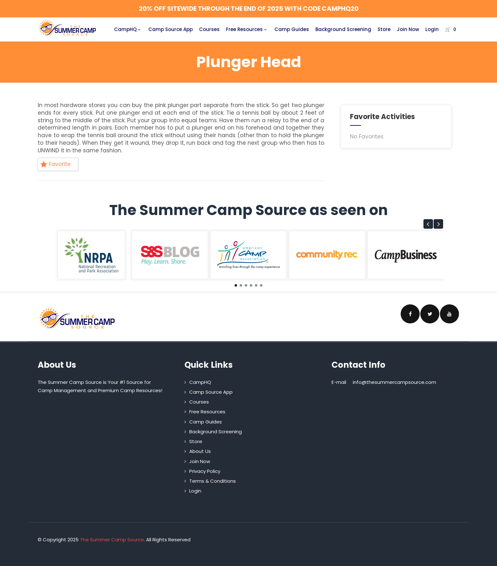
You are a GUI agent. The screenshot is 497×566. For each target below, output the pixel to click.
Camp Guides (291, 29)
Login (432, 29)
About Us (200, 451)
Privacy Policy (204, 471)
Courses (209, 29)
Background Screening (343, 29)
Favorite (55, 164)
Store (384, 29)
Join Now (408, 29)
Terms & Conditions (212, 481)
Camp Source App (170, 29)
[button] (428, 224)
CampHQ (128, 29)
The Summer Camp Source (112, 539)
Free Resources (247, 29)
